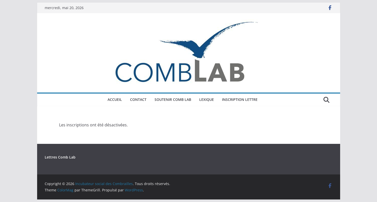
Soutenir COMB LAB (173, 99)
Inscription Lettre (240, 99)
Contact (138, 99)
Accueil (115, 99)
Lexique (206, 99)
